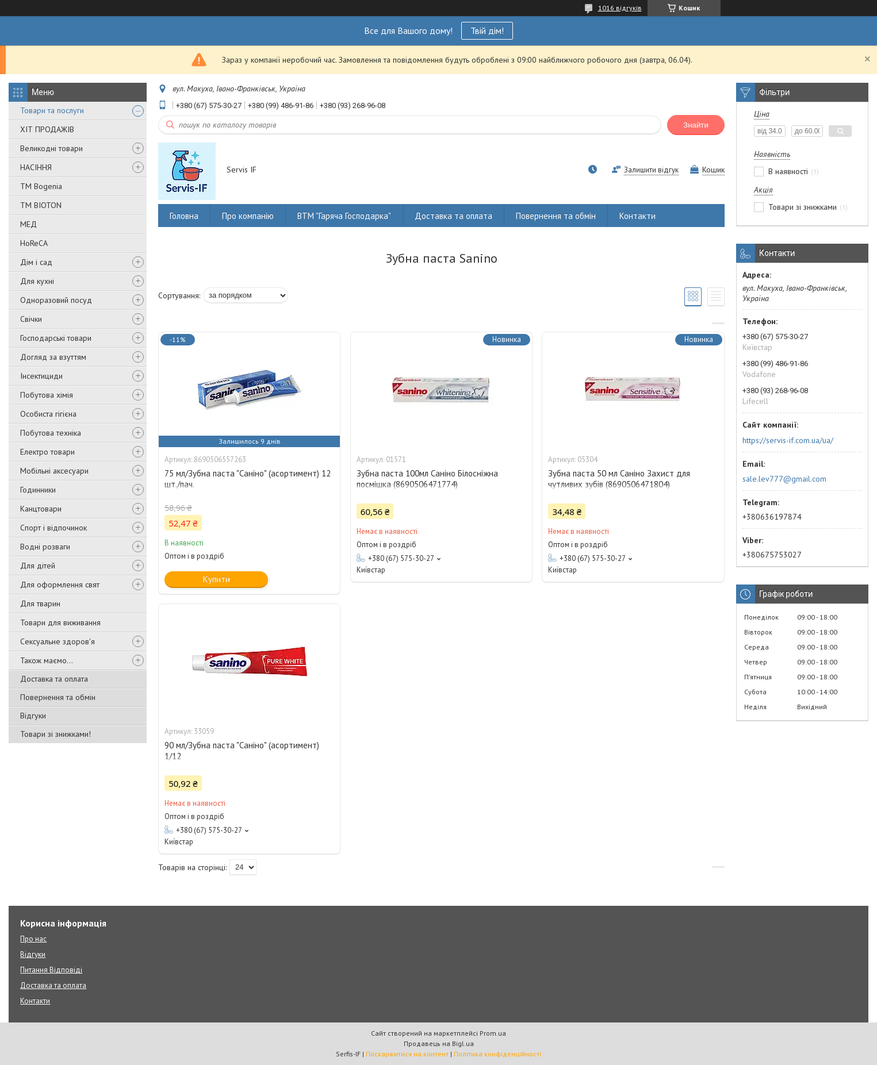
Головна (184, 216)
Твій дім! (487, 30)
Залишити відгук (651, 170)
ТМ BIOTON (41, 205)
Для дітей (37, 565)
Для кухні (37, 281)
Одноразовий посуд (56, 300)
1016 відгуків (620, 7)
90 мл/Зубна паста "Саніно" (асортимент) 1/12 (241, 751)
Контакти (637, 216)
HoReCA (34, 243)
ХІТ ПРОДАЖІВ (47, 129)
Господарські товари (55, 338)
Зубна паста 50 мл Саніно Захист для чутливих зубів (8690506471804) (619, 479)
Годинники (38, 490)
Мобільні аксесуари (54, 471)
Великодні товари (51, 148)
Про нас (33, 939)
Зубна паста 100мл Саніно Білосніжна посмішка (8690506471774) (427, 479)
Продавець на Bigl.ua (439, 1043)
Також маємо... (46, 660)
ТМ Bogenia (41, 186)
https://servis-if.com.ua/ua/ (787, 440)
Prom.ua (493, 1033)
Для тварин (40, 603)
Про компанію (248, 216)
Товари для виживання (60, 622)
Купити (216, 579)
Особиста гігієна (48, 414)
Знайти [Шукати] (696, 125)
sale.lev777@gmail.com (784, 479)
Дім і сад (36, 262)
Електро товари (47, 452)
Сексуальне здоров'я (57, 641)
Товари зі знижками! (55, 734)
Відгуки (33, 715)
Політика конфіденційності (497, 1053)
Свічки (31, 319)
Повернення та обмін (57, 697)
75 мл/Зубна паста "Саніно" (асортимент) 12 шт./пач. (247, 479)
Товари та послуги (52, 110)
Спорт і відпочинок (53, 527)
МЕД (28, 224)
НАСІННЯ (36, 167)
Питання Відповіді (51, 970)
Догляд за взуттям (53, 357)
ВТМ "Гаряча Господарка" (344, 216)
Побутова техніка (50, 433)
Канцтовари (41, 508)
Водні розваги (45, 546)
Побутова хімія (46, 395)
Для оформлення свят (59, 584)
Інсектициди (41, 376)
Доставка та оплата (54, 679)
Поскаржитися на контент (407, 1053)
